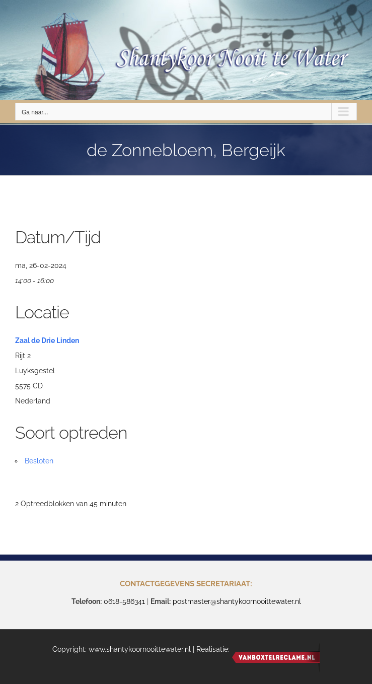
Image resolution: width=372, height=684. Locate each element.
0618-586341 (124, 601)
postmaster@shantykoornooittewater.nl (237, 601)
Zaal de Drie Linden (47, 340)
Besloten (39, 461)
